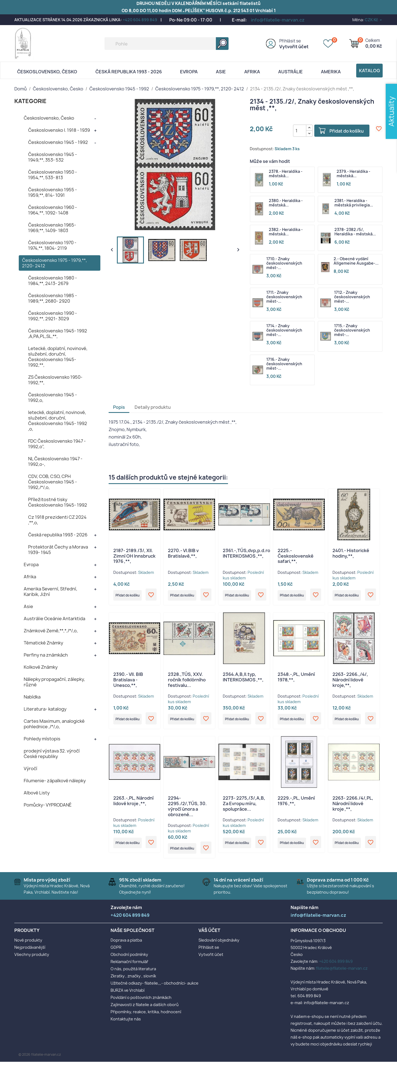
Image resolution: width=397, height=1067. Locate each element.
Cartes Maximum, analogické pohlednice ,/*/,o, (54, 724)
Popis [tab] (119, 407)
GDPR (116, 952)
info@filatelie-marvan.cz (278, 20)
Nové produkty (28, 945)
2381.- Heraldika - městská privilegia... (353, 203)
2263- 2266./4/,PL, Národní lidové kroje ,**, (352, 807)
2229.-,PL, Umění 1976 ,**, (296, 804)
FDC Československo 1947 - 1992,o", (57, 444)
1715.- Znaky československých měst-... (352, 330)
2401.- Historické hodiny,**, (350, 553)
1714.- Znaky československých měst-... (284, 330)
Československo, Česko (47, 72)
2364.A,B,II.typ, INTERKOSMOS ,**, (243, 679)
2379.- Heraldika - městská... (353, 174)
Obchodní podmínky (129, 959)
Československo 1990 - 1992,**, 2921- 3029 (52, 316)
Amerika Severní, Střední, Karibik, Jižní (50, 591)
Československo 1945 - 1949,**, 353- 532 (52, 157)
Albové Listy (37, 793)
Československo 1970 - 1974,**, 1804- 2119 (52, 245)
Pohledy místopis (42, 739)
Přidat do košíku (342, 131)
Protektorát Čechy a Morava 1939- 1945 (58, 549)
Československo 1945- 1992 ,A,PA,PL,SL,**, (57, 333)
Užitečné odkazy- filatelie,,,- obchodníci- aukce (154, 988)
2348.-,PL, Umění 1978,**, (296, 679)
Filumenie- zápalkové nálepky (55, 781)
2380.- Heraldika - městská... (286, 203)
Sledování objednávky (218, 945)
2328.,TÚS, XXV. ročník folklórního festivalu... (187, 681)
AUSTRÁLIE (290, 72)
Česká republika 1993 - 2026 (128, 72)
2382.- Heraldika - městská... (286, 232)
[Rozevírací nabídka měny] (374, 20)
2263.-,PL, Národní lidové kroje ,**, (133, 804)
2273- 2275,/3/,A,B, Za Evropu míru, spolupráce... (244, 807)
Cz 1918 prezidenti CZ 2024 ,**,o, (57, 520)
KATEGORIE (30, 101)
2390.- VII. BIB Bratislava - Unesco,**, (128, 681)
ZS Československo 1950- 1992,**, (55, 380)
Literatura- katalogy (45, 709)
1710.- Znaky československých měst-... (284, 263)
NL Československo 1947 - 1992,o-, (55, 461)
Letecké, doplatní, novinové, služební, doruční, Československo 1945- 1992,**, (57, 356)
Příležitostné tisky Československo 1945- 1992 (57, 502)
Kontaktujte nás (126, 1024)
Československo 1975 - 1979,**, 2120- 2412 (54, 263)
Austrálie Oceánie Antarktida (54, 619)
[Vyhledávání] (166, 43)
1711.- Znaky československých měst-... (284, 297)
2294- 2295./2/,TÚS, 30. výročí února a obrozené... (187, 810)
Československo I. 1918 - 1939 (59, 130)
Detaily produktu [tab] (153, 407)
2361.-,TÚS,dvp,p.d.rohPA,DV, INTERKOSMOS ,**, (255, 553)
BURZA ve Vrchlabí (127, 995)
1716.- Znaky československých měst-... (284, 364)
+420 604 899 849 (140, 19)
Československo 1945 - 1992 (58, 142)
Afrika (252, 72)
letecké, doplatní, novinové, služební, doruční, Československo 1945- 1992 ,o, (57, 420)
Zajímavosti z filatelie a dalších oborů (145, 1009)
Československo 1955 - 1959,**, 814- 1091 (52, 192)
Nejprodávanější (29, 952)
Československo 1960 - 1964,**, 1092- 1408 (52, 210)
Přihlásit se (290, 41)
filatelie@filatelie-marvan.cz (342, 973)
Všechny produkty (31, 959)
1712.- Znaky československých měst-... (352, 297)
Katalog (369, 71)
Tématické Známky (43, 643)
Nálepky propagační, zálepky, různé (54, 682)
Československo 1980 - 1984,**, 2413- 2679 (52, 280)
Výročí (30, 768)
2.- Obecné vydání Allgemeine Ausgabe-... (356, 261)
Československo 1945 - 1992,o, (52, 397)
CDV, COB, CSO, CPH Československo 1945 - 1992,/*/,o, (52, 481)
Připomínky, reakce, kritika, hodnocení (146, 1017)
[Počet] (295, 131)
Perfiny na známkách (46, 655)
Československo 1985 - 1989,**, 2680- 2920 (52, 298)
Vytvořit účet (294, 47)
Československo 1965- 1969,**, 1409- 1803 (52, 227)
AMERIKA (331, 72)
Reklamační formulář (129, 966)
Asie (221, 72)
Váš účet (209, 935)
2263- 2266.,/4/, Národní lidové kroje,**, (350, 681)
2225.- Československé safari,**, (295, 556)
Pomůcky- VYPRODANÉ (48, 805)
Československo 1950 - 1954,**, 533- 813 (52, 175)
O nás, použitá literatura (133, 974)
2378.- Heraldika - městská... (285, 174)
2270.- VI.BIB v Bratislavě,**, (183, 553)
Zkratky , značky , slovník (133, 981)
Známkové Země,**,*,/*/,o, (51, 631)
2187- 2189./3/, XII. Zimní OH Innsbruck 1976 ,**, (134, 556)
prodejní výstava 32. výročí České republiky (52, 753)
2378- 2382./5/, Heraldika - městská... (355, 232)
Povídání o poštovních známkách (141, 1002)
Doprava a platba (126, 945)
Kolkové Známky (41, 667)
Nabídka (32, 697)
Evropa (189, 72)
